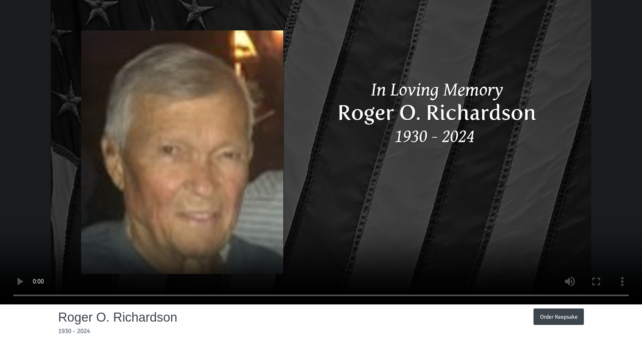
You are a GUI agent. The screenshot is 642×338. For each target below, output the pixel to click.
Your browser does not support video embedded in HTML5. (321, 152)
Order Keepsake (559, 316)
